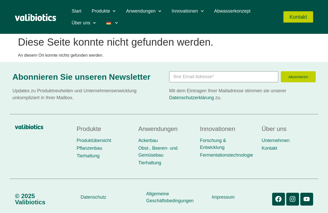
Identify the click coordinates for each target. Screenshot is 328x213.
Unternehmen (276, 140)
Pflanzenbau (89, 148)
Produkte (103, 11)
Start (76, 11)
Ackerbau (148, 140)
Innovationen (188, 11)
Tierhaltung (88, 155)
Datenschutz (93, 197)
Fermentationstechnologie (226, 155)
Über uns (83, 23)
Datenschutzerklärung (191, 97)
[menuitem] (112, 23)
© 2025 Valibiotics (30, 199)
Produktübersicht (94, 140)
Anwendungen (143, 11)
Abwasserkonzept (232, 11)
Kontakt (269, 148)
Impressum (223, 197)
